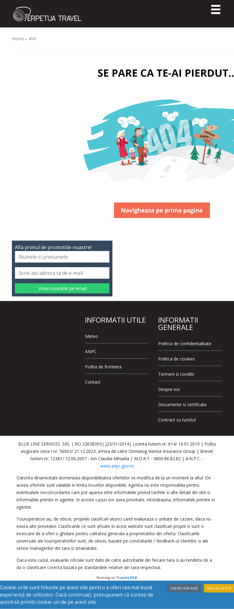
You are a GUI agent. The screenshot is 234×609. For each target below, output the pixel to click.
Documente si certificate (182, 404)
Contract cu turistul (177, 420)
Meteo (91, 336)
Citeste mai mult (184, 588)
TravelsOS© (126, 577)
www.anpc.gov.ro (117, 466)
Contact (93, 382)
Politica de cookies (176, 359)
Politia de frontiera (103, 367)
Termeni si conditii (176, 374)
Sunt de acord (219, 588)
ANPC (91, 351)
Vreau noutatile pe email (62, 288)
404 (32, 38)
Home (18, 38)
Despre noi (169, 389)
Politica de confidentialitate (184, 343)
